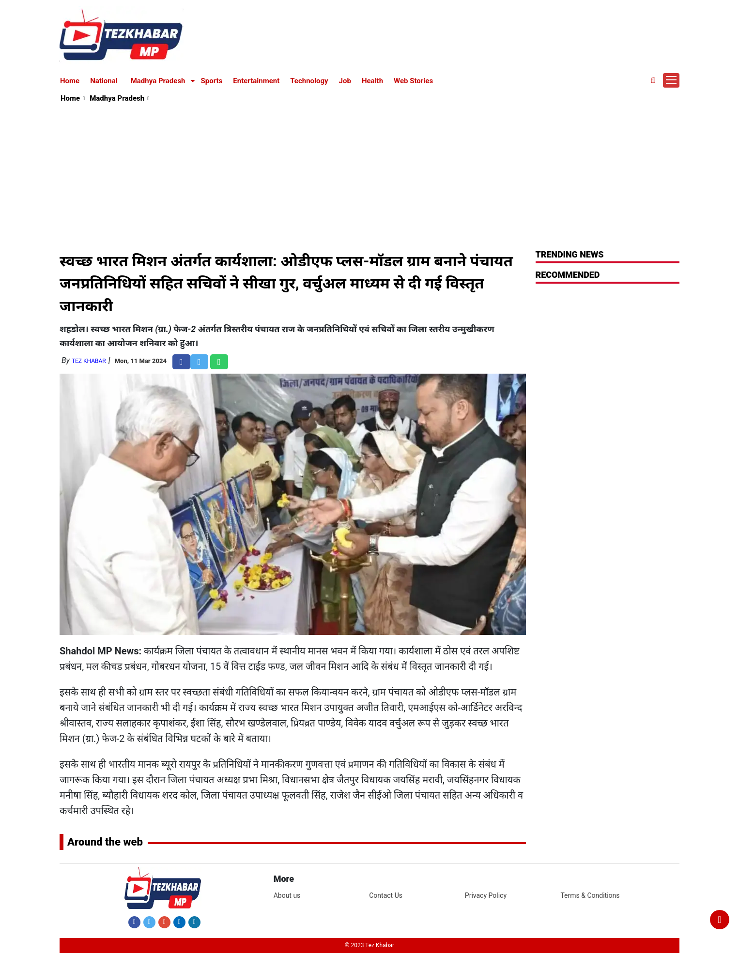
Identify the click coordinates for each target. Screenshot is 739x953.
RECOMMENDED (568, 275)
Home (69, 80)
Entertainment (256, 80)
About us (287, 895)
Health (372, 80)
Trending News (570, 254)
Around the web (105, 842)
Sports (212, 80)
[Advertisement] (370, 177)
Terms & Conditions (589, 895)
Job (345, 80)
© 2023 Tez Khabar (369, 945)
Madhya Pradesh (158, 80)
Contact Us (385, 895)
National (104, 80)
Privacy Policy (486, 895)
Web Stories (413, 80)
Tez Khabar (89, 361)
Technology (309, 80)
